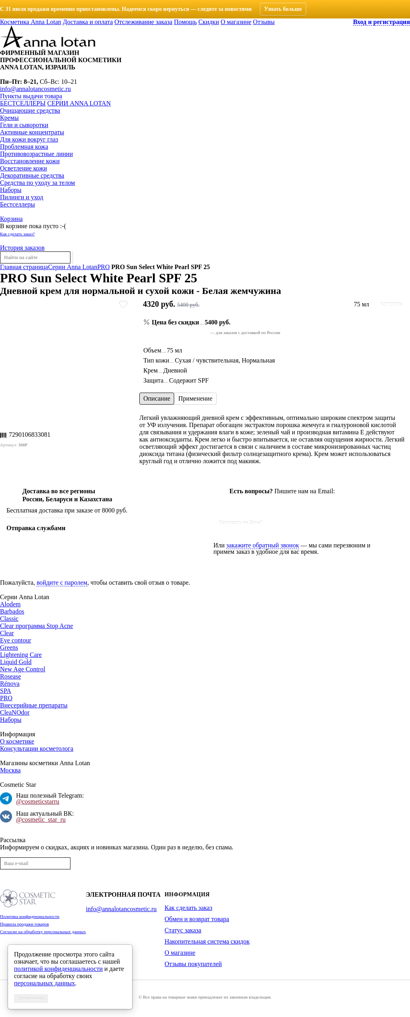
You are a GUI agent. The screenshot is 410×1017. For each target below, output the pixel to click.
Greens (9, 647)
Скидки (208, 21)
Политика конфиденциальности (29, 916)
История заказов (22, 247)
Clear (7, 633)
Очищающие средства (30, 110)
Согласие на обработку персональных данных (43, 931)
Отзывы (264, 21)
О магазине (236, 21)
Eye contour (15, 640)
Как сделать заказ (188, 907)
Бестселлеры (23, 103)
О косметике (17, 741)
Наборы (11, 189)
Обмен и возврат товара (197, 919)
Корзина (11, 218)
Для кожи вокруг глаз (29, 139)
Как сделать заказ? (17, 233)
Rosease (10, 676)
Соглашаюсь (31, 998)
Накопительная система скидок (207, 941)
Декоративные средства (32, 175)
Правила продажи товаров (24, 924)
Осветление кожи (23, 168)
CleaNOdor (15, 712)
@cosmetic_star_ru (41, 819)
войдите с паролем (61, 582)
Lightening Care (21, 654)
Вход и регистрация (381, 21)
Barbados (12, 611)
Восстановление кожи (30, 161)
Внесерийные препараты (33, 705)
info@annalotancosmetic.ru (35, 88)
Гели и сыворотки (24, 125)
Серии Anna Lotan (79, 103)
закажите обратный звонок (262, 545)
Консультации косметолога (36, 748)
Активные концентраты (32, 132)
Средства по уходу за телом (37, 182)
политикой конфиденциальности (58, 968)
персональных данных (44, 983)
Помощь (185, 21)
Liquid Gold (16, 661)
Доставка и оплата (88, 21)
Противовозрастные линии (36, 153)
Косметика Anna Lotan (30, 21)
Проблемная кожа (24, 146)
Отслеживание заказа (144, 21)
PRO (6, 698)
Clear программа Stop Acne (36, 625)
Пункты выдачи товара (31, 96)
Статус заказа (183, 930)
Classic (9, 618)
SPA (5, 690)
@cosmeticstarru (37, 801)
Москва (10, 770)
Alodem (10, 604)
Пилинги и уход (21, 197)
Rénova (10, 683)
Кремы (9, 117)
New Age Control (22, 669)
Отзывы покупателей (193, 963)
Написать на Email (241, 522)
